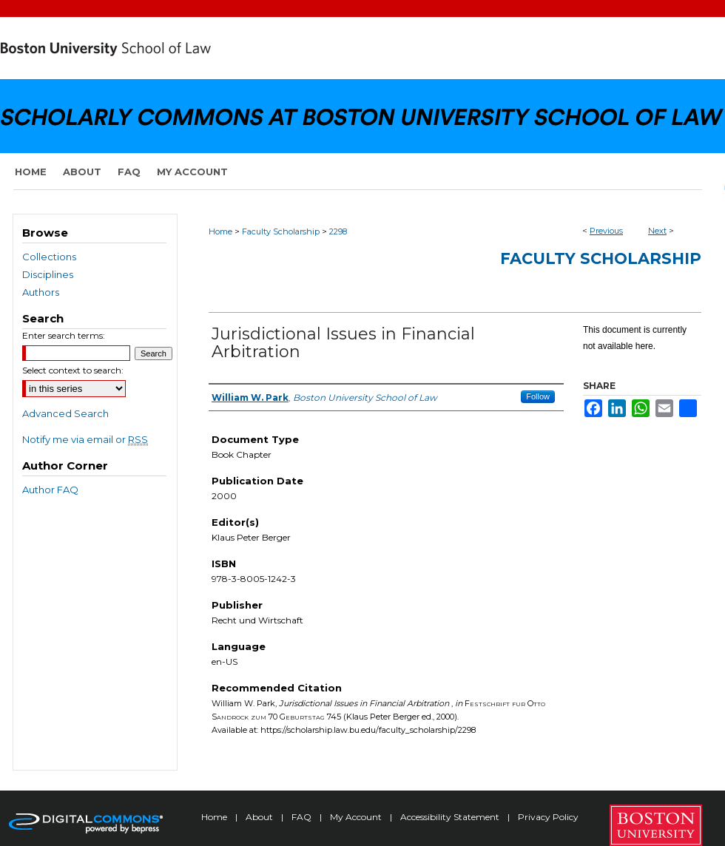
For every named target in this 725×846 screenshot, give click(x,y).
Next (657, 231)
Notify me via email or (85, 439)
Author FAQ (50, 489)
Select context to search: (73, 370)
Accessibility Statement (451, 816)
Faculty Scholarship (281, 231)
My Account (357, 816)
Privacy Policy (548, 816)
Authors (40, 292)
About (260, 816)
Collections (49, 257)
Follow (538, 396)
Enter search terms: (63, 335)
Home (220, 231)
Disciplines (47, 274)
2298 (338, 231)
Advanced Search (65, 413)
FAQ (302, 816)
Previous (606, 231)
